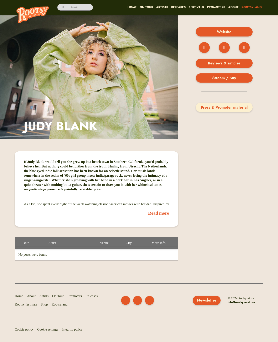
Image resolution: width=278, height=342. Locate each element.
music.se (249, 302)
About (233, 7)
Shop (44, 304)
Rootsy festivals (26, 304)
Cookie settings (47, 329)
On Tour (146, 7)
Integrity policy (72, 329)
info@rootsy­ (235, 302)
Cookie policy (24, 329)
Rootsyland (252, 7)
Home (132, 7)
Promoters (216, 7)
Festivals (196, 7)
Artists (162, 7)
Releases (178, 7)
